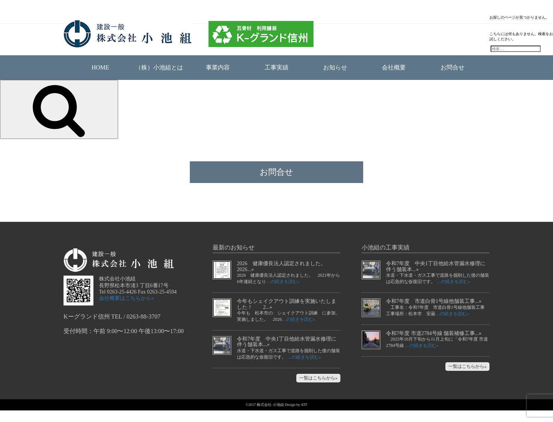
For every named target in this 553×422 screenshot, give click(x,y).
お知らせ (335, 67)
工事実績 (276, 67)
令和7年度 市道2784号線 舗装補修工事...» (434, 345)
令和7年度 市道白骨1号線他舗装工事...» (434, 313)
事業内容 (218, 67)
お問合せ (452, 67)
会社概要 (394, 67)
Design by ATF (296, 416)
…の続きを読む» (283, 293)
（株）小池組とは (159, 67)
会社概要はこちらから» (126, 310)
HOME (100, 67)
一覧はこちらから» (318, 389)
